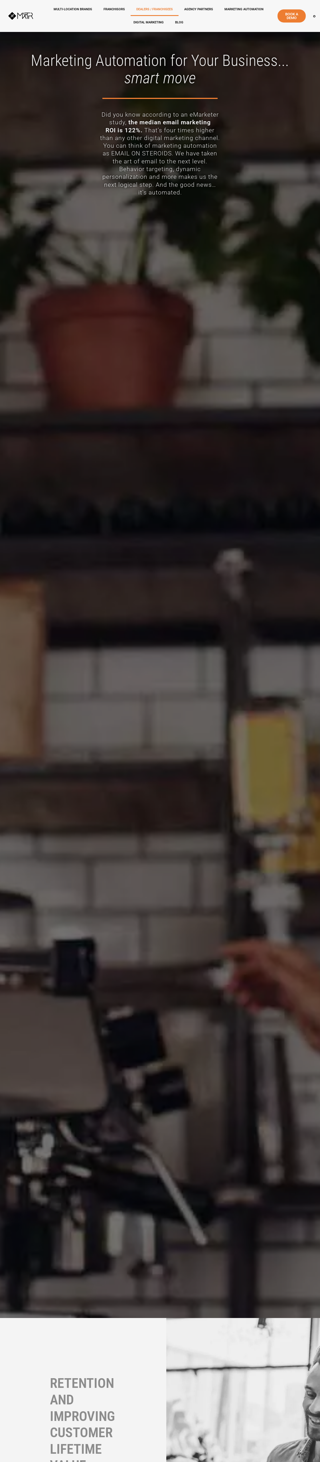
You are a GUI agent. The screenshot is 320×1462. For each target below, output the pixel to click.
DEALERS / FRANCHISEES (154, 9)
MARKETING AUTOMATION (244, 9)
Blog (179, 22)
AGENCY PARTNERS (198, 9)
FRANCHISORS (114, 9)
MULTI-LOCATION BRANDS (73, 9)
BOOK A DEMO (291, 16)
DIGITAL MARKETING (148, 22)
